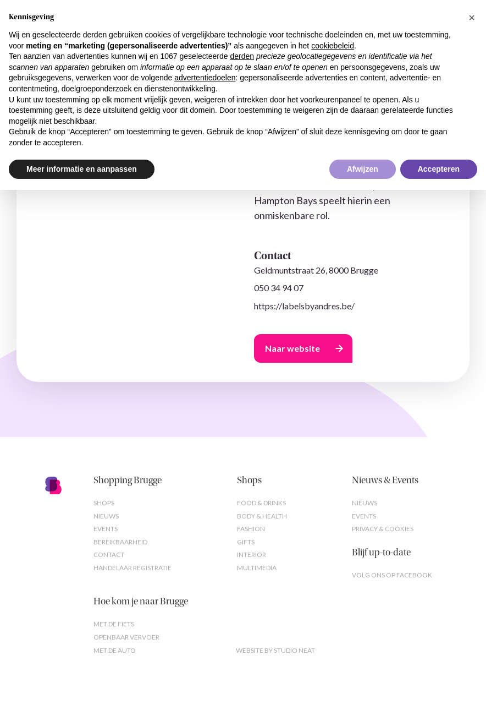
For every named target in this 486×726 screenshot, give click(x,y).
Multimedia (257, 568)
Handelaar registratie (132, 568)
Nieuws (106, 516)
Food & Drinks (261, 503)
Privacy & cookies (382, 529)
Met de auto (114, 650)
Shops (103, 503)
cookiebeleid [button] (332, 45)
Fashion (251, 529)
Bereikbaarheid (120, 542)
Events (105, 529)
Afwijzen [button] (362, 169)
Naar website (292, 348)
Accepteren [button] (439, 169)
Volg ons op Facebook (392, 575)
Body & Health (262, 516)
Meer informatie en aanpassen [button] (81, 169)
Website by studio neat (275, 650)
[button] (472, 17)
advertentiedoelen (204, 77)
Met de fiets (113, 624)
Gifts (246, 542)
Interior (251, 554)
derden (242, 56)
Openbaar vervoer (126, 637)
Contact (108, 554)
